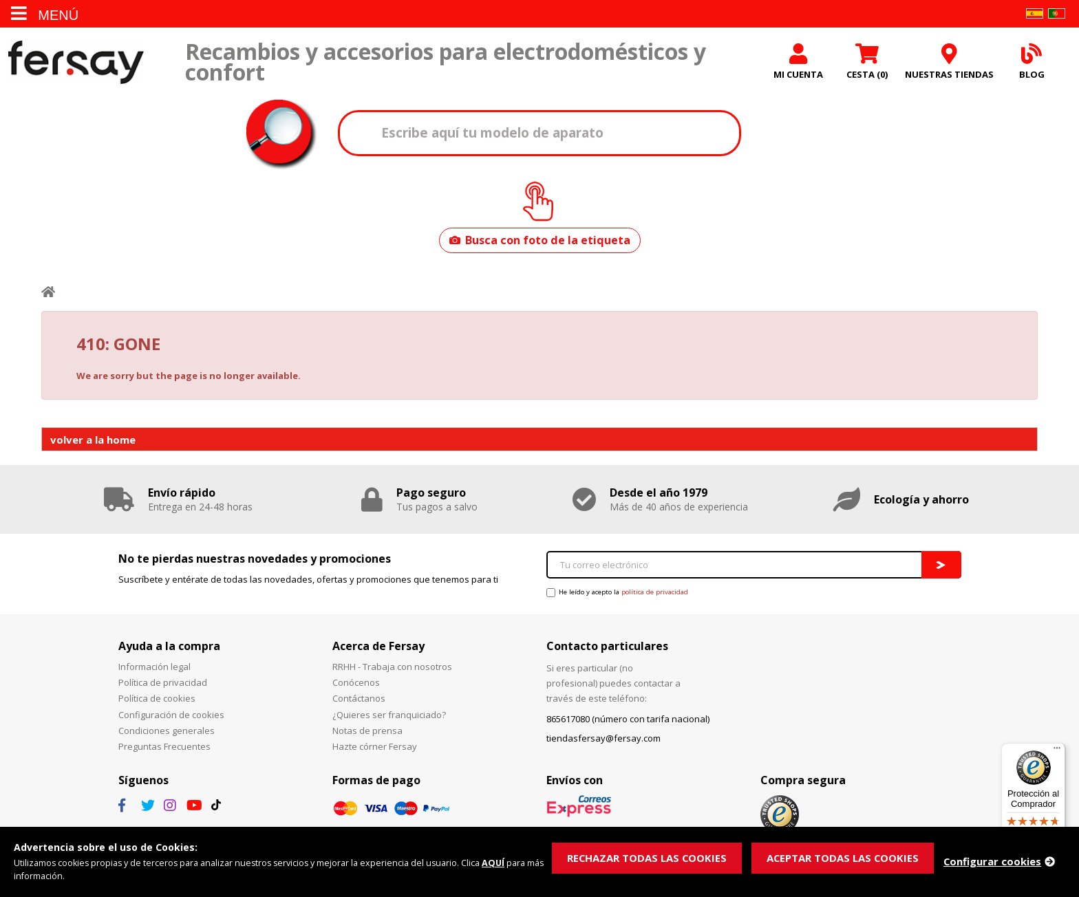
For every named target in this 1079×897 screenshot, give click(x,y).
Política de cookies (156, 701)
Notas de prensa (367, 733)
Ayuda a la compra (169, 648)
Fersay (76, 63)
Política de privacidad (162, 686)
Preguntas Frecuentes (164, 750)
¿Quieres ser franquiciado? (389, 717)
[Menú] (1057, 751)
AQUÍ (500, 863)
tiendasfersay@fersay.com (603, 741)
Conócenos (356, 686)
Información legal (154, 670)
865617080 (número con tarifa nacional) (627, 722)
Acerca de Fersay (378, 648)
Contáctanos (358, 701)
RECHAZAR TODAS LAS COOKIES (647, 858)
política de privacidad (654, 595)
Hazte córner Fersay (374, 750)
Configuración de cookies (171, 717)
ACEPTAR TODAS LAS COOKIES (844, 858)
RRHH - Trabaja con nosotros (392, 670)
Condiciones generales (166, 733)
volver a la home (93, 442)
